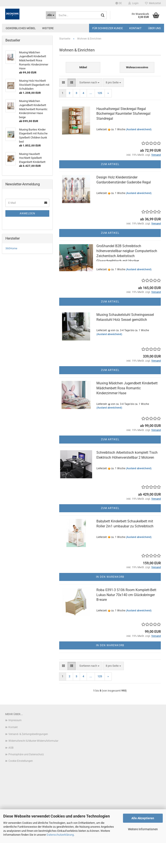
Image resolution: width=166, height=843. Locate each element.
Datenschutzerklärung (60, 834)
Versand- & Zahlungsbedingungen (28, 734)
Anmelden (27, 213)
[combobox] (89, 82)
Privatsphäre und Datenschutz (26, 754)
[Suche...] (51, 15)
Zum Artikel (110, 164)
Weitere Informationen (143, 829)
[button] (118, 3)
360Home (11, 248)
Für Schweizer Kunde (107, 28)
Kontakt (135, 28)
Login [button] (133, 3)
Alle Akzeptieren (142, 818)
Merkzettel (153, 3)
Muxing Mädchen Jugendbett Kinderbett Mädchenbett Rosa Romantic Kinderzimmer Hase (127, 388)
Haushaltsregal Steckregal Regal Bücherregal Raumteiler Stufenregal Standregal (123, 114)
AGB (10, 747)
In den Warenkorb (110, 576)
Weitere (48, 28)
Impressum (15, 720)
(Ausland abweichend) (139, 129)
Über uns (154, 28)
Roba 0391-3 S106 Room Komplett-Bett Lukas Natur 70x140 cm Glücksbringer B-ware (126, 595)
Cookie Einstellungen (20, 760)
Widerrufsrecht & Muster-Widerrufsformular (33, 740)
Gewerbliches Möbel (21, 28)
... (90, 93)
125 (99, 93)
